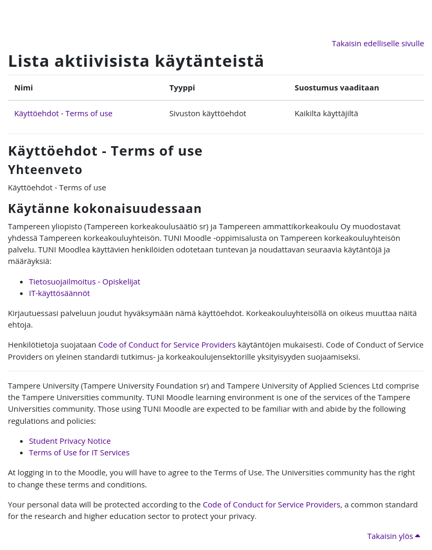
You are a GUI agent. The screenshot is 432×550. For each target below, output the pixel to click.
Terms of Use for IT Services (79, 452)
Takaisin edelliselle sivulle (378, 43)
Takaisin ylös (393, 536)
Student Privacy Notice (70, 440)
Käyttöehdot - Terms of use (63, 113)
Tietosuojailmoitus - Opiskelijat (84, 281)
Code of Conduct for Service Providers (167, 344)
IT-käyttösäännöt (59, 293)
